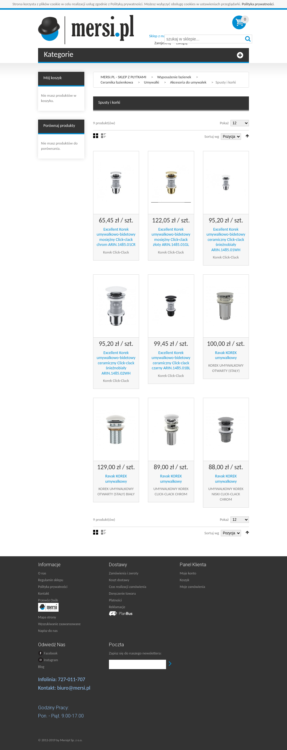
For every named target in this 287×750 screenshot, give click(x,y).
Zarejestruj (162, 43)
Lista (103, 135)
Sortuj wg (211, 136)
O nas (42, 573)
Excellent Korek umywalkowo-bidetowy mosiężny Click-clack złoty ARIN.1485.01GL (171, 237)
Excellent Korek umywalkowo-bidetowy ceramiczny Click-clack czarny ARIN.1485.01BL (171, 360)
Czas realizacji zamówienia (127, 587)
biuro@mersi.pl (73, 688)
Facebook (47, 653)
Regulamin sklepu (50, 580)
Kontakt (43, 593)
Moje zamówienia (192, 587)
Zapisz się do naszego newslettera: (135, 653)
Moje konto (188, 573)
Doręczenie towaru (122, 593)
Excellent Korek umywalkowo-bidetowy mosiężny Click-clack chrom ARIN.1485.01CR (116, 237)
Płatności (115, 600)
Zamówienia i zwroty (123, 573)
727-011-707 (71, 679)
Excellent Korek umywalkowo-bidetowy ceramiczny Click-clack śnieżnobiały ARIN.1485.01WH (225, 239)
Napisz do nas (48, 631)
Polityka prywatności (258, 4)
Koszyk (184, 580)
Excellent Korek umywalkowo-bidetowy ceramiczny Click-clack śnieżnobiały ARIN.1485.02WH (116, 363)
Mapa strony (47, 617)
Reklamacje (117, 607)
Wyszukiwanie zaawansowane (59, 624)
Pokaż (224, 123)
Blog (41, 667)
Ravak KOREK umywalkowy (226, 355)
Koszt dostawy (119, 580)
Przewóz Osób (48, 600)
